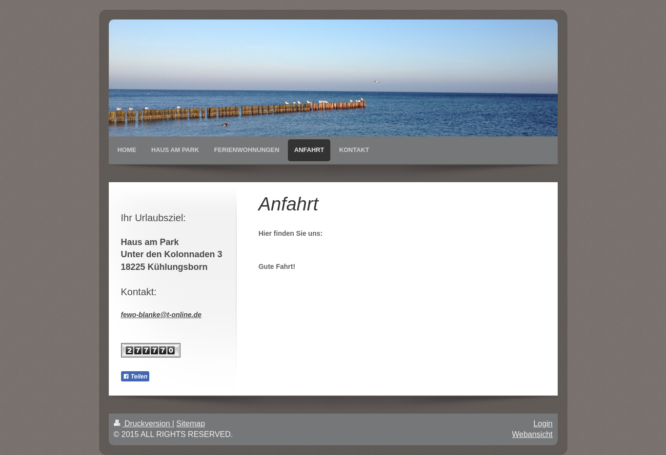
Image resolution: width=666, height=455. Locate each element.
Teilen (135, 376)
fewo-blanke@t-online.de (161, 315)
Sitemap (190, 423)
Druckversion (143, 423)
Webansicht (532, 434)
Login (542, 423)
